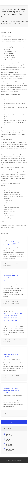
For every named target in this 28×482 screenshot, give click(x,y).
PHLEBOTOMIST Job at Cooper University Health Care (11, 278)
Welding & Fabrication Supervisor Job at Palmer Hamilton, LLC (11, 390)
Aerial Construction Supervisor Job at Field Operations (10, 354)
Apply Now (14, 422)
